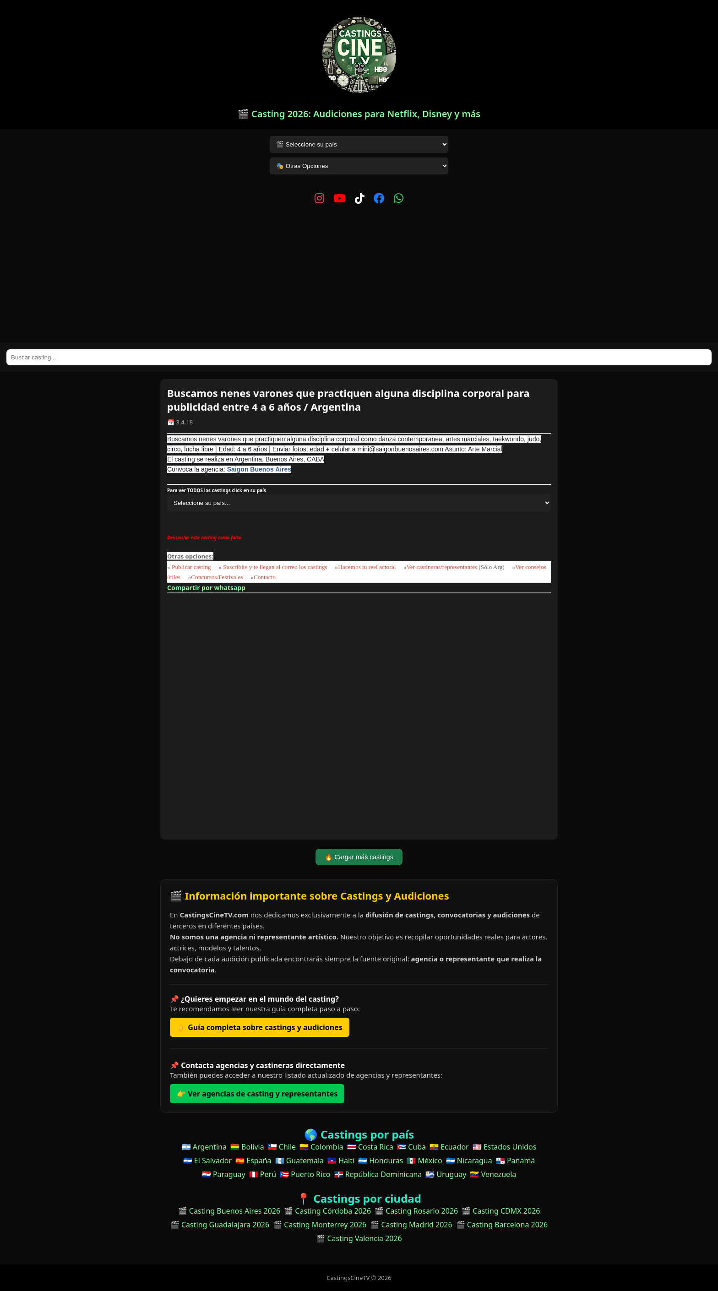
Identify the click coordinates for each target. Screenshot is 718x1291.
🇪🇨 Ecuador (449, 1147)
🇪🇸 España (253, 1160)
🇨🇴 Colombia (321, 1147)
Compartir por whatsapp (206, 587)
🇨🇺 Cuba (411, 1147)
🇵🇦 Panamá (515, 1160)
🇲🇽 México (424, 1160)
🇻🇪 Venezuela (493, 1174)
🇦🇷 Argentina (204, 1147)
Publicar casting (192, 567)
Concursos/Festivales (217, 577)
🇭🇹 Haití (340, 1160)
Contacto (265, 577)
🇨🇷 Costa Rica (370, 1147)
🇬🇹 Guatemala (299, 1160)
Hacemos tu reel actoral (367, 567)
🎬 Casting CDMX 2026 (501, 1211)
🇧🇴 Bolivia (247, 1147)
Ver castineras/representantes (442, 567)
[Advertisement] (359, 274)
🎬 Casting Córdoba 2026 (327, 1211)
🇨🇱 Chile (282, 1147)
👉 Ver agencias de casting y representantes (257, 1094)
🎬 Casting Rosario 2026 (416, 1211)
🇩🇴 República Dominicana (378, 1174)
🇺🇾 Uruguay (445, 1174)
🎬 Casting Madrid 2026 (411, 1225)
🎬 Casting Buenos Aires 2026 (229, 1211)
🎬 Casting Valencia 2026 (359, 1238)
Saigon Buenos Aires (259, 469)
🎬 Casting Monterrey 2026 (319, 1225)
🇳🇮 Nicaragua (469, 1160)
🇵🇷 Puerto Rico (305, 1174)
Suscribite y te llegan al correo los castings (275, 567)
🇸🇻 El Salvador (207, 1160)
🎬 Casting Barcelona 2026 (502, 1225)
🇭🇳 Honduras (380, 1160)
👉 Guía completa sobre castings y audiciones (260, 1027)
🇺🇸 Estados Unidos (505, 1147)
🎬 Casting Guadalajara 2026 (219, 1225)
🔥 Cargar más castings (359, 857)
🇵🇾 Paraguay (223, 1174)
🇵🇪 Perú (262, 1174)
